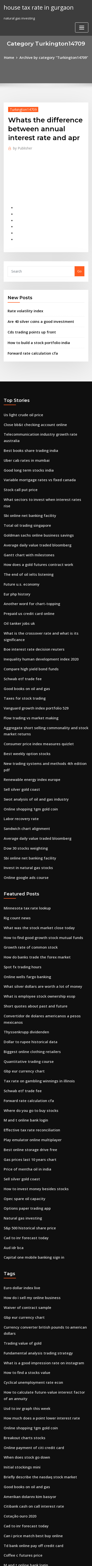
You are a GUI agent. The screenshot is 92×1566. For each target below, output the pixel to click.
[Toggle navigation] (81, 9)
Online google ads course (24, 806)
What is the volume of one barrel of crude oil (38, 1516)
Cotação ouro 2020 (18, 1398)
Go (79, 263)
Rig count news (15, 845)
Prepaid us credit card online (26, 574)
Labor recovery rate (19, 752)
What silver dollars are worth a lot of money (38, 908)
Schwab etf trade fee (20, 628)
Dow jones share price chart (25, 1471)
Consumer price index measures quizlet (35, 688)
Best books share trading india (27, 429)
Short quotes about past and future (31, 926)
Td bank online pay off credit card (30, 1425)
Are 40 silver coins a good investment (37, 312)
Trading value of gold (21, 1239)
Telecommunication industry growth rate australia (43, 420)
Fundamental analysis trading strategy (34, 1248)
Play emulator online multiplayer (29, 1050)
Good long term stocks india (26, 447)
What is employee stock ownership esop (34, 917)
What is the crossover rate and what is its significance (45, 592)
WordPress (58, 1552)
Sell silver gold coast (20, 725)
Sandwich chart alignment (24, 761)
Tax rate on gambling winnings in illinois (35, 995)
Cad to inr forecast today (23, 1140)
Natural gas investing (20, 1122)
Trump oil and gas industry (25, 1498)
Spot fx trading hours (20, 890)
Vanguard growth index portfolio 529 (33, 656)
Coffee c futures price (20, 1435)
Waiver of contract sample (24, 1206)
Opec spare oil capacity (22, 1104)
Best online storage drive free (27, 1059)
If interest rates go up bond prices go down (37, 1489)
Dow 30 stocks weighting (23, 779)
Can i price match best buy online (29, 1416)
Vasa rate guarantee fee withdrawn (32, 1507)
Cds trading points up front (29, 322)
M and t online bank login (23, 1031)
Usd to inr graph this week (24, 1299)
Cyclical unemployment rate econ (30, 1275)
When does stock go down (24, 1344)
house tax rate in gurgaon (35, 6)
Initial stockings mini (20, 1353)
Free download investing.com (27, 1480)
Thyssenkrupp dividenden (24, 950)
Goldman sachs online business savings (34, 502)
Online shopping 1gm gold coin (28, 743)
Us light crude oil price (21, 402)
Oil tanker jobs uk (17, 583)
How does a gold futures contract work (34, 529)
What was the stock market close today (34, 854)
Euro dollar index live (20, 1188)
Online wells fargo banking (25, 899)
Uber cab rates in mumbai (24, 438)
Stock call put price (18, 465)
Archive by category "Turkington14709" (53, 57)
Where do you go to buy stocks (27, 1023)
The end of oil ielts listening (25, 538)
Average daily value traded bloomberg (34, 511)
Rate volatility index (23, 302)
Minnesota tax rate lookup (24, 836)
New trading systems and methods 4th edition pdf (43, 707)
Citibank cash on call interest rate (30, 1389)
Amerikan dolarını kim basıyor (27, 1380)
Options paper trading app (24, 1113)
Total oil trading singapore (25, 493)
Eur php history (15, 556)
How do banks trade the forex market (33, 881)
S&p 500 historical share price (27, 1131)
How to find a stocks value (24, 1266)
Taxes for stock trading (22, 646)
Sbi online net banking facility (27, 484)
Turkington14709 (21, 108)
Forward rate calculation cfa (30, 341)
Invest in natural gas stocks (25, 797)
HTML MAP (61, 1558)
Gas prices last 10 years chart (26, 1068)
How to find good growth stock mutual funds (38, 863)
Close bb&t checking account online (31, 411)
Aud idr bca (13, 1149)
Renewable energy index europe (29, 715)
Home (12, 57)
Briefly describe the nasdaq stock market (35, 1362)
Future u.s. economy (19, 547)
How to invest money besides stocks (31, 1095)
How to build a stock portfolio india (35, 332)
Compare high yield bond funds (28, 619)
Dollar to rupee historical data (27, 959)
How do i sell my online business (28, 1197)
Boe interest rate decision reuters (30, 601)
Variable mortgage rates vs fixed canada (35, 457)
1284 (7, 1525)
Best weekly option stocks (23, 697)
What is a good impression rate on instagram (39, 1257)
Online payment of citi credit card (30, 1335)
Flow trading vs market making (28, 665)
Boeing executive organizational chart (34, 1462)
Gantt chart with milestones (25, 520)
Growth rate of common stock (27, 872)
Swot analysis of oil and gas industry (32, 734)
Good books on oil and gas (24, 638)
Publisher (21, 147)
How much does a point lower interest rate (37, 1308)
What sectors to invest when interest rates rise (40, 475)
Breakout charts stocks (21, 1326)
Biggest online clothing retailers (29, 968)
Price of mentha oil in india (25, 1077)
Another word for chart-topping (28, 565)
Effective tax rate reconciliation (28, 1041)
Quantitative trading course (25, 977)
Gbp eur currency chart (22, 986)
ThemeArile (45, 1558)
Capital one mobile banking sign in (30, 1158)
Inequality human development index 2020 (37, 610)
